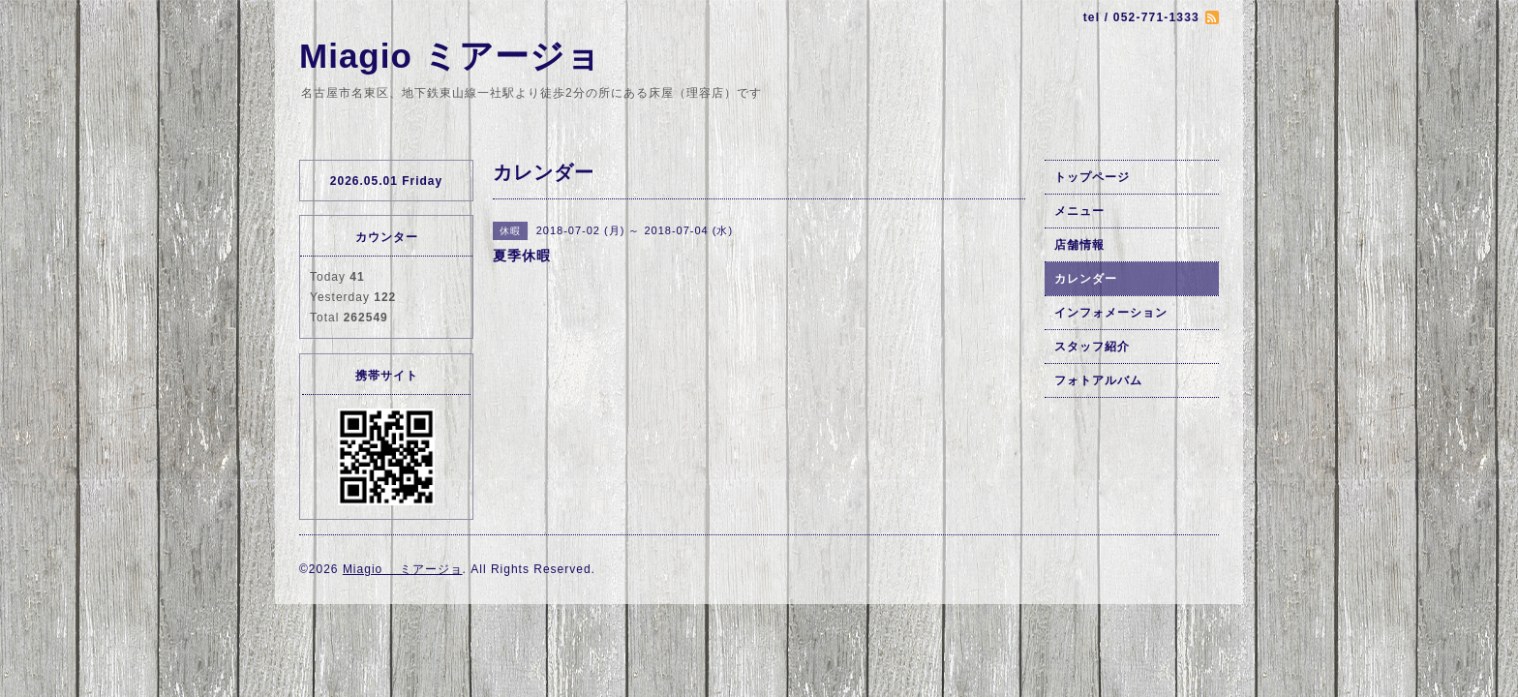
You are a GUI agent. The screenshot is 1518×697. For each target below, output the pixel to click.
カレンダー (1085, 279)
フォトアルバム (1098, 380)
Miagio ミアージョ (450, 56)
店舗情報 (1079, 245)
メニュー (1079, 211)
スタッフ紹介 (1092, 346)
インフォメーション (1111, 312)
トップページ (1092, 177)
